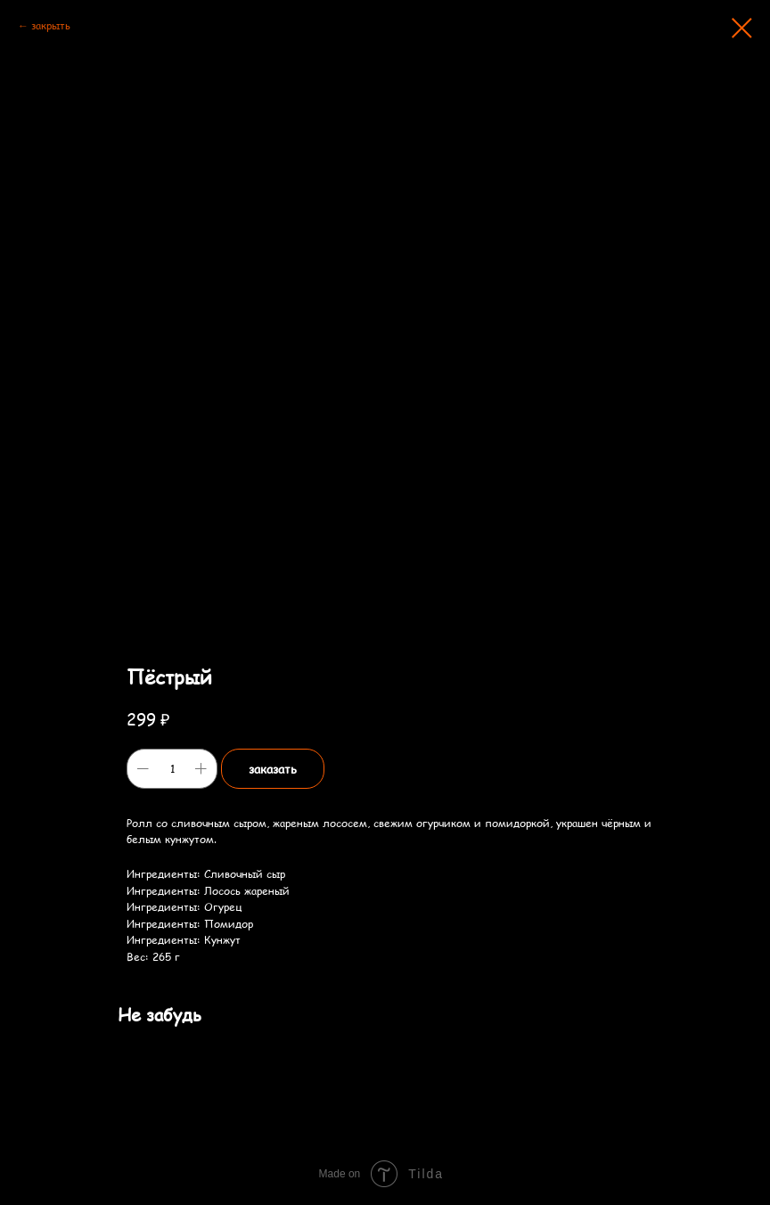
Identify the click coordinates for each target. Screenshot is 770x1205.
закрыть (50, 25)
